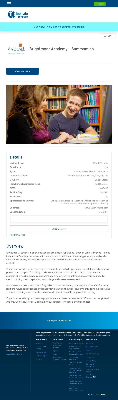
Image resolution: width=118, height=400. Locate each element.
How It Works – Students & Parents (60, 358)
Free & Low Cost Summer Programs (76, 353)
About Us (89, 343)
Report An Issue (17, 234)
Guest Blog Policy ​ (92, 354)
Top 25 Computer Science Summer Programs (75, 370)
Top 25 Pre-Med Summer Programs (76, 377)
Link (59, 26)
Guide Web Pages (76, 343)
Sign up (55, 351)
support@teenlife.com (14, 354)
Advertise (39, 343)
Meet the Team (92, 347)
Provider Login (41, 356)
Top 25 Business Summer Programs (76, 382)
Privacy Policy (91, 361)
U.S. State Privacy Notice (92, 370)
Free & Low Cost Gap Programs (75, 347)
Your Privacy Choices (90, 376)
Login (55, 354)
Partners (89, 350)
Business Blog (41, 352)
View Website (22, 71)
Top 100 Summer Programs (75, 364)
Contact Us (90, 357)
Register (100, 4)
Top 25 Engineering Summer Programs (76, 388)
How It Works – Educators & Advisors (58, 345)
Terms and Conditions (90, 365)
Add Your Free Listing (41, 347)
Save (110, 35)
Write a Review (59, 228)
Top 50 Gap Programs (73, 358)
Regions (39, 359)
